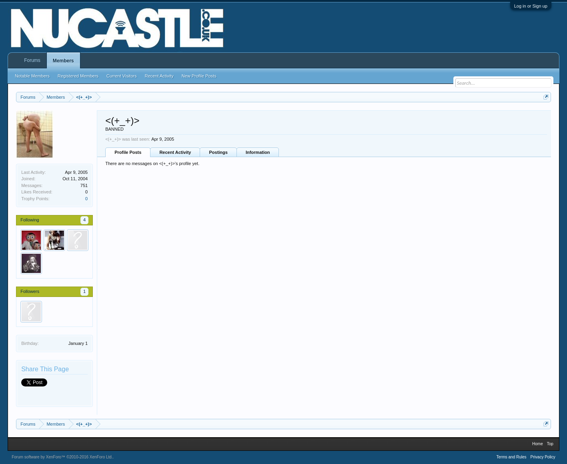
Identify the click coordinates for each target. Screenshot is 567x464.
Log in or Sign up (530, 6)
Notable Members (32, 76)
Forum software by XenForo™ (62, 457)
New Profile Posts (199, 76)
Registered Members (78, 76)
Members (63, 61)
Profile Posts (127, 152)
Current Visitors (121, 76)
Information (258, 152)
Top (550, 444)
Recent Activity (175, 152)
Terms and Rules (512, 457)
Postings (218, 152)
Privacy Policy (543, 457)
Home (537, 444)
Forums (32, 60)
